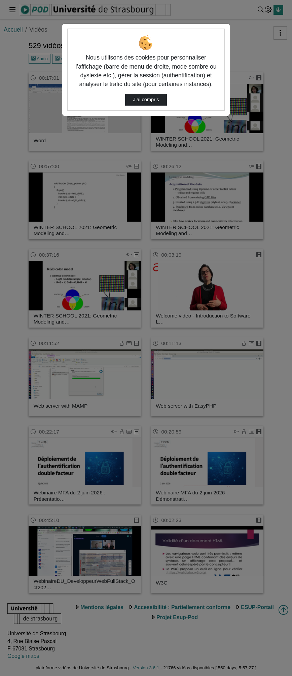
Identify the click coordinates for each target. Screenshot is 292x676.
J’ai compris (146, 99)
